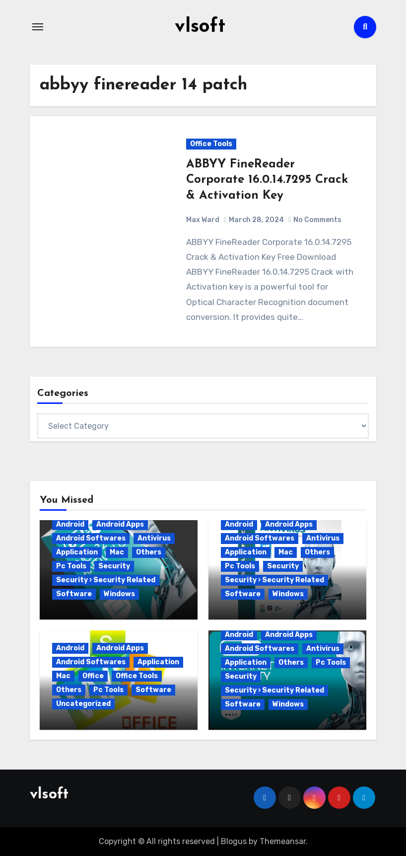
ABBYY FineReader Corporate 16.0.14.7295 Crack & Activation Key (267, 179)
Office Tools (211, 144)
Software (74, 594)
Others (148, 552)
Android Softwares (91, 538)
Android (70, 524)
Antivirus (154, 538)
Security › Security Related (105, 580)
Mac (117, 552)
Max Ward (202, 219)
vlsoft (200, 27)
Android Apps (120, 524)
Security (114, 566)
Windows (119, 594)
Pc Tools (71, 566)
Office (93, 675)
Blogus (234, 841)
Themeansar (283, 841)
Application (77, 552)
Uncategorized (83, 703)
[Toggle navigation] (38, 27)
